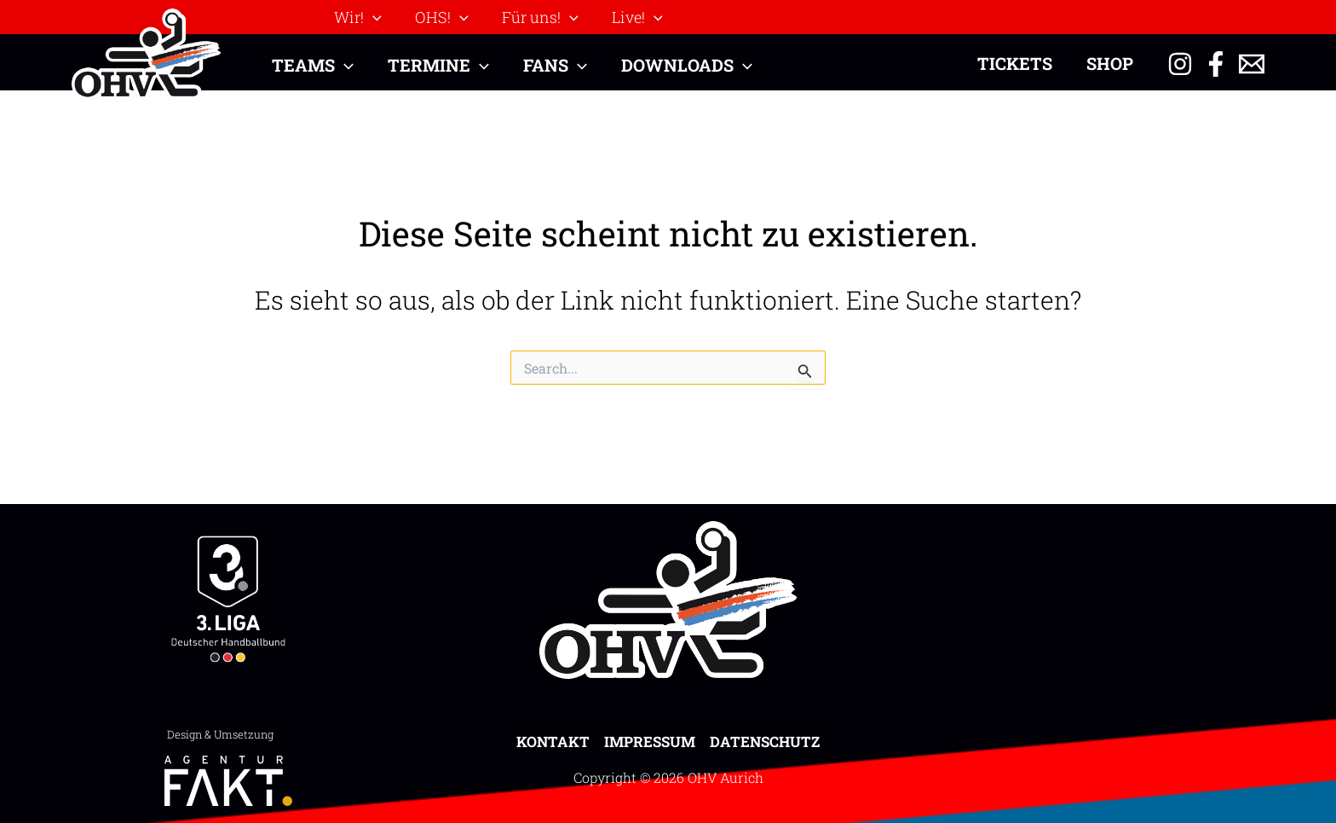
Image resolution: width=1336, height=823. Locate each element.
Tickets (1014, 63)
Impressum (649, 741)
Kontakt (553, 741)
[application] (372, 17)
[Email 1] (1251, 64)
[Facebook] (1216, 64)
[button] (357, 17)
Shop (1109, 63)
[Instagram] (1180, 64)
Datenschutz (765, 741)
